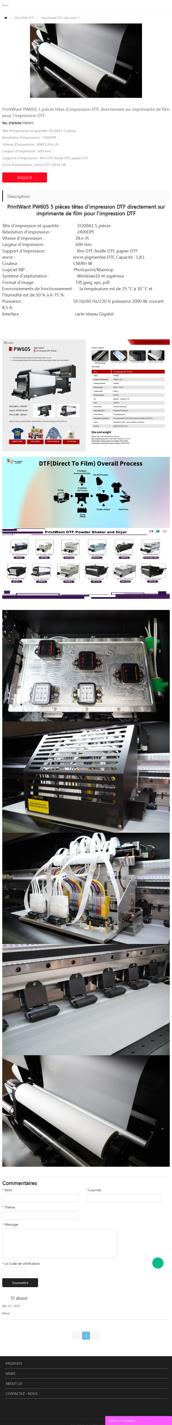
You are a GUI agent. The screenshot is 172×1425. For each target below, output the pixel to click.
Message (10, 1224)
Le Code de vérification (21, 1263)
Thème (8, 1207)
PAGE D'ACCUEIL (5, 18)
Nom (7, 1190)
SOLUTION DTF (24, 17)
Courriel (93, 1190)
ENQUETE (24, 177)
